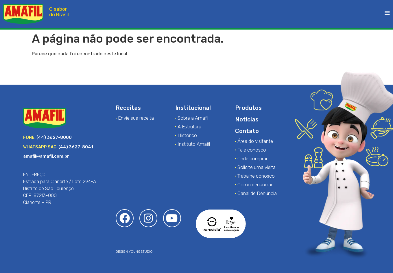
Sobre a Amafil (193, 118)
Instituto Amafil (194, 144)
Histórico (187, 135)
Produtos (248, 107)
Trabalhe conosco (256, 176)
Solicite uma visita (256, 167)
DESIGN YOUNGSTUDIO (134, 252)
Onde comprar (252, 158)
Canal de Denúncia (257, 193)
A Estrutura (189, 127)
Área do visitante (255, 141)
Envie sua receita (136, 118)
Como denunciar (254, 185)
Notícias (247, 119)
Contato (247, 131)
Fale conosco (251, 150)
